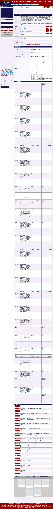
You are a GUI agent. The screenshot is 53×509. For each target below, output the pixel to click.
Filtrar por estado (3, 10)
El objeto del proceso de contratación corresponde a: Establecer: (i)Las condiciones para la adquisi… (45, 482)
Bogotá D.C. (26, 28)
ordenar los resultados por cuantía (7, 73)
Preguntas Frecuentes (44, 503)
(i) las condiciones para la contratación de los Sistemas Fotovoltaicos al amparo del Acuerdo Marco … (21, 482)
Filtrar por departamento (5, 15)
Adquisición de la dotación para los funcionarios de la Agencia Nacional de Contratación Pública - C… (37, 492)
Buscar (51, 26)
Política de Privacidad (30, 503)
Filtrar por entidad (4, 6)
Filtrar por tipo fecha (4, 12)
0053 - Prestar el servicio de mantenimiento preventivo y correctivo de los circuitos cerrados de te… (29, 492)
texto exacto (4, 77)
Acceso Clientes (18, 503)
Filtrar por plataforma (4, 17)
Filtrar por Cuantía (4, 26)
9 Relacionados (38, 44)
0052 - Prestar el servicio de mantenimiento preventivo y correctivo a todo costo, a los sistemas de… (29, 482)
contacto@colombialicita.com (9, 503)
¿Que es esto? (7, 36)
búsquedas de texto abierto (5, 72)
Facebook (23, 503)
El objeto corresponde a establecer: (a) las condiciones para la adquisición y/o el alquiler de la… (37, 482)
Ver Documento (17, 408)
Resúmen (47, 26)
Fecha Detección (3, 23)
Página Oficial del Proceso (31, 44)
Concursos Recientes (6, 34)
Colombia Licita (5, 3)
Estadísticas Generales (7, 32)
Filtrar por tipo (3, 8)
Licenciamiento (37, 503)
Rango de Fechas (3, 19)
